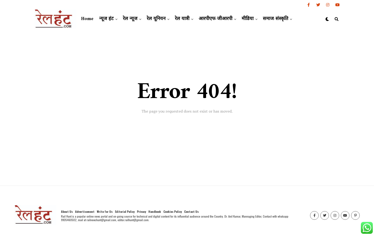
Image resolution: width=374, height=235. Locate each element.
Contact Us (191, 211)
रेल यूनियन (156, 19)
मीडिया (248, 19)
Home (87, 19)
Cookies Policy (172, 211)
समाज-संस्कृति (275, 19)
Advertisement (84, 211)
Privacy (141, 211)
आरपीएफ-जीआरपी (215, 19)
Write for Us (105, 211)
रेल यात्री (182, 19)
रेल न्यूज (130, 19)
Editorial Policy (125, 211)
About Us (67, 211)
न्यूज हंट (106, 19)
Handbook (154, 211)
